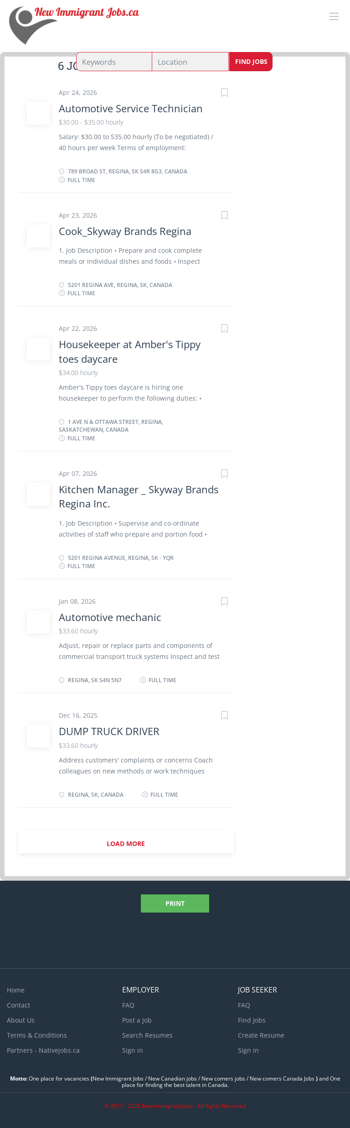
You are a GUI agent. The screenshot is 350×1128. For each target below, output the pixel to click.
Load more (126, 843)
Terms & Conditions (37, 1035)
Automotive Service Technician (131, 108)
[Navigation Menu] (334, 16)
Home (16, 990)
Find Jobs (251, 61)
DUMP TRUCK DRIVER (109, 731)
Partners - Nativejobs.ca (43, 1050)
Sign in (132, 1050)
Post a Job (137, 1020)
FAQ (128, 1005)
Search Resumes (147, 1035)
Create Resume (261, 1035)
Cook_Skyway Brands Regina (125, 231)
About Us (21, 1020)
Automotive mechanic (110, 617)
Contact (18, 1005)
